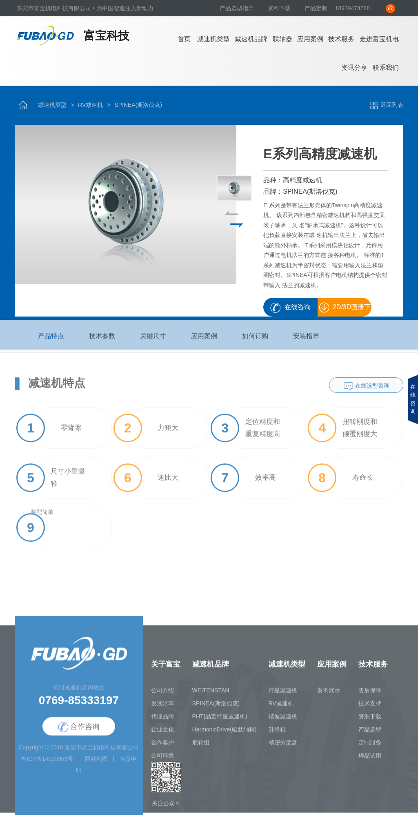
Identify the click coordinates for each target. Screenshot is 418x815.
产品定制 (316, 8)
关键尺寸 (153, 339)
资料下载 (280, 8)
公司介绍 (162, 693)
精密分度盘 (283, 745)
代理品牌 (162, 719)
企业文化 (162, 732)
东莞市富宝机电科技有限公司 (101, 751)
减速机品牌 (251, 38)
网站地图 (96, 762)
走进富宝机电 (379, 38)
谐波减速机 (283, 719)
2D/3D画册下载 (352, 310)
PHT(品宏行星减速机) (219, 719)
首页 (184, 38)
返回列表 (386, 105)
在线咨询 (298, 306)
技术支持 (369, 706)
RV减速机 (90, 105)
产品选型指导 (238, 8)
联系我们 (386, 67)
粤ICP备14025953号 (47, 762)
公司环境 (162, 758)
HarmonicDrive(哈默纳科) (224, 732)
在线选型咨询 (372, 389)
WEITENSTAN (210, 693)
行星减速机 (283, 693)
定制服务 (369, 745)
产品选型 (369, 732)
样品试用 (369, 758)
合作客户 (162, 745)
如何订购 (255, 339)
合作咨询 (79, 730)
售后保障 (369, 693)
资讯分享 (354, 67)
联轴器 (282, 38)
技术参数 (102, 339)
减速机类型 (213, 38)
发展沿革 (162, 706)
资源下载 (369, 719)
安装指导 (306, 339)
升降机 (277, 732)
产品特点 (51, 339)
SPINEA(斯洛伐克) (138, 105)
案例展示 (328, 693)
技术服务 (341, 38)
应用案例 (310, 38)
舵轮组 (200, 745)
